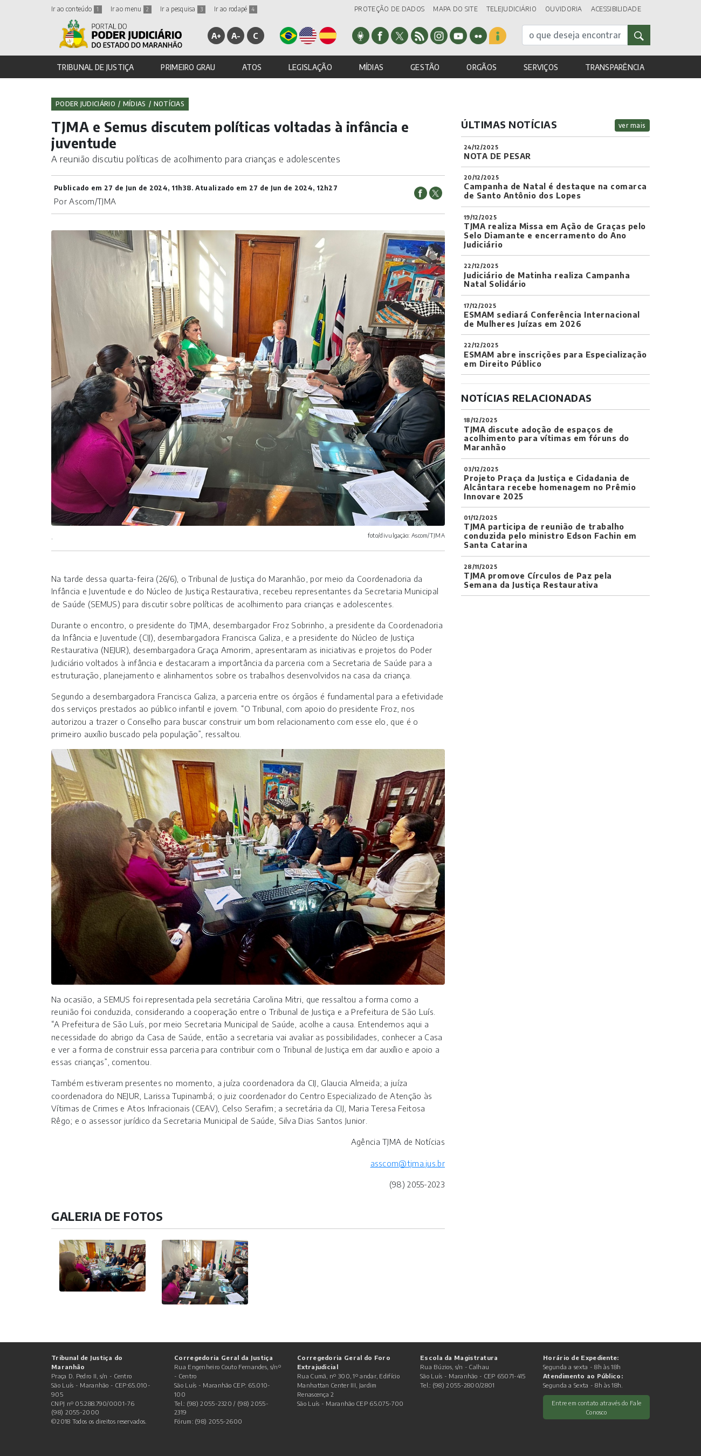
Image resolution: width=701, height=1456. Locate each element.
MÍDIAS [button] (371, 67)
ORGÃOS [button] (481, 67)
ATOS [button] (252, 67)
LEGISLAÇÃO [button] (310, 67)
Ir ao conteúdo (76, 9)
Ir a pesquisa (182, 9)
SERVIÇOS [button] (541, 67)
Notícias (169, 104)
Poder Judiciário (85, 104)
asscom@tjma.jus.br (407, 1163)
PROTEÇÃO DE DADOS (389, 9)
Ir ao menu (131, 9)
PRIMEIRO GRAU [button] (188, 67)
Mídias (134, 104)
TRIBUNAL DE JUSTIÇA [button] (95, 67)
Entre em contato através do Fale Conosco (597, 1407)
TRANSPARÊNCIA (614, 67)
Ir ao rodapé (235, 9)
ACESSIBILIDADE (616, 9)
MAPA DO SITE (455, 9)
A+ (216, 35)
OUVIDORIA (563, 9)
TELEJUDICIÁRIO (511, 9)
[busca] (575, 35)
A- (236, 35)
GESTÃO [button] (425, 67)
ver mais (632, 125)
